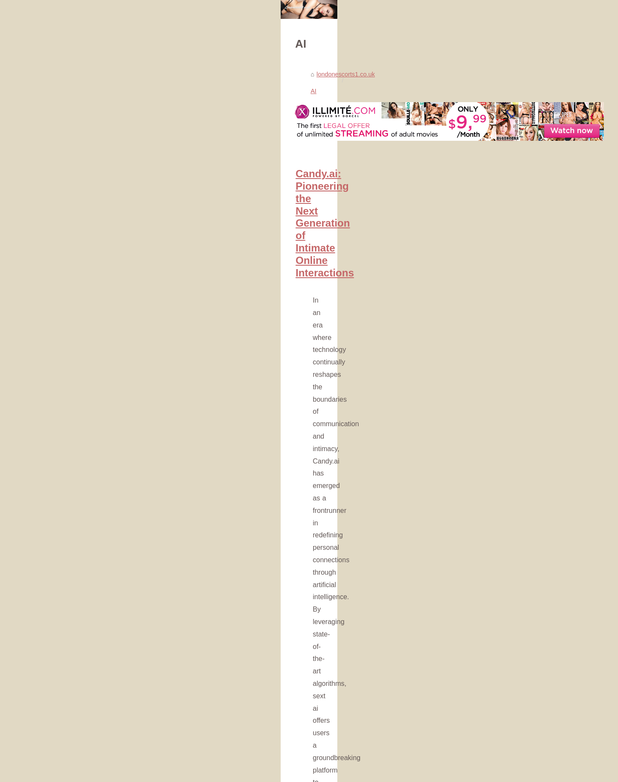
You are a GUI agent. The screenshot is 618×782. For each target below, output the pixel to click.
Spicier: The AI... (471, 577)
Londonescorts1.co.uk (97, 773)
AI (146, 231)
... (208, 391)
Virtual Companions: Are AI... (487, 615)
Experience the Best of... (482, 746)
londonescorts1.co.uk (106, 231)
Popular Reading (471, 208)
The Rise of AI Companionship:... (493, 634)
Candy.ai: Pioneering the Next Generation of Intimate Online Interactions (232, 314)
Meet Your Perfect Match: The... (491, 596)
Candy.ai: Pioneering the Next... (491, 530)
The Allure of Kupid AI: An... (486, 680)
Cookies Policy (145, 773)
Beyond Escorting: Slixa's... (485, 727)
